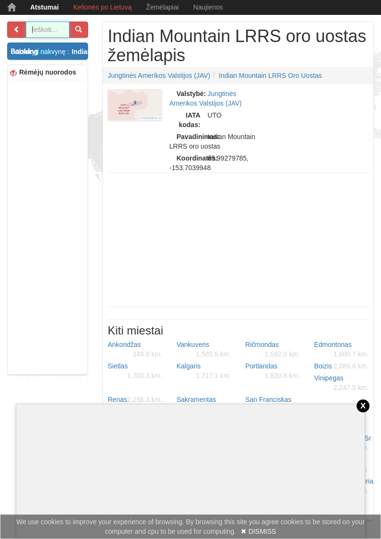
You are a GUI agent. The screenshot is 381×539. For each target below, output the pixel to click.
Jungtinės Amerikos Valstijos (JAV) (159, 75)
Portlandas (273, 371)
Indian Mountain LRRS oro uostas (270, 75)
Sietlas (135, 371)
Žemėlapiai (162, 7)
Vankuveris (204, 350)
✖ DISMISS (258, 531)
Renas (135, 399)
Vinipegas (341, 383)
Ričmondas (273, 350)
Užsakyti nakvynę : (50, 51)
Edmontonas (341, 350)
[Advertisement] (47, 226)
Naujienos (208, 7)
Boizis (341, 366)
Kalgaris (204, 371)
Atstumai (44, 7)
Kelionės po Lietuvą (102, 7)
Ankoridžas (135, 350)
